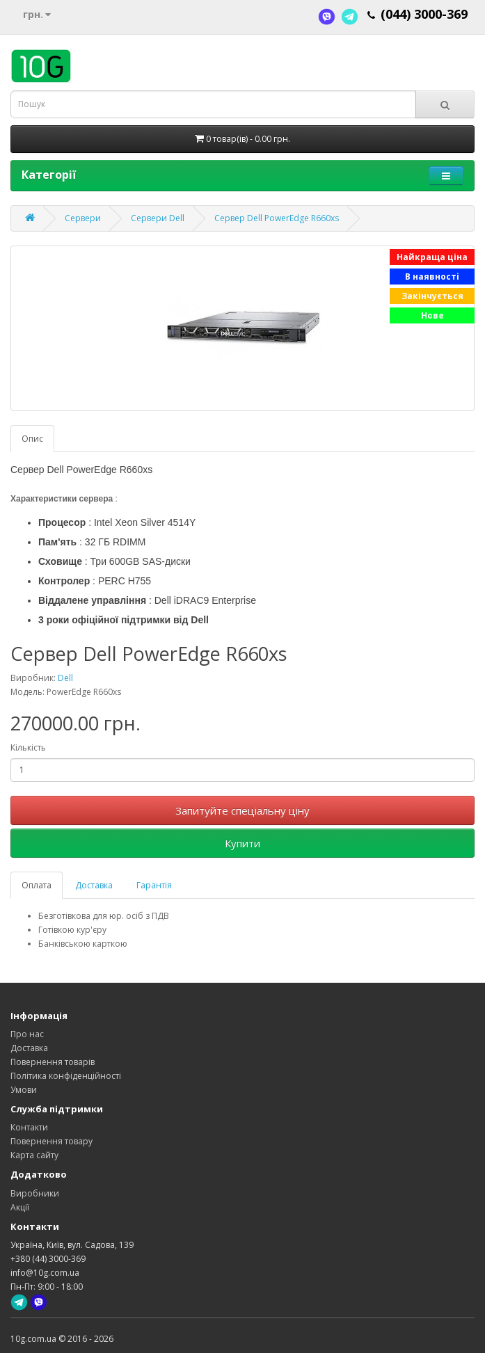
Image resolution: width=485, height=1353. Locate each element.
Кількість (28, 747)
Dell (65, 678)
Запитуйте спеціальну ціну (242, 810)
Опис (32, 439)
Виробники (34, 1193)
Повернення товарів (52, 1062)
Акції (19, 1207)
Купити (242, 843)
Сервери (83, 218)
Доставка (94, 885)
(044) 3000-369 (424, 14)
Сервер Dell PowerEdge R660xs (276, 218)
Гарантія (154, 885)
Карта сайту (34, 1155)
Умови (23, 1090)
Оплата (36, 885)
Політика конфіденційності (65, 1076)
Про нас (27, 1034)
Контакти (29, 1127)
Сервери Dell (157, 218)
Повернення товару (51, 1141)
